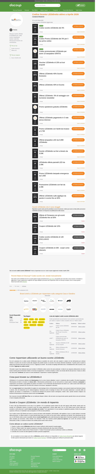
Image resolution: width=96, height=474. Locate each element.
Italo (36, 319)
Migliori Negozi (45, 10)
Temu (29, 322)
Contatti (33, 458)
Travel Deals (56, 458)
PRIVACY (47, 470)
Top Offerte (35, 10)
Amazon (26, 319)
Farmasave (40, 324)
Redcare (34, 322)
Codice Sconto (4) (14, 48)
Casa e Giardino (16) (15, 58)
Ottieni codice (78, 26)
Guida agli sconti (14, 464)
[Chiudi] (93, 1)
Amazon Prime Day (57, 459)
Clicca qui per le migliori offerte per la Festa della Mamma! (47, 1)
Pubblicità (12, 458)
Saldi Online (79, 10)
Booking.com (33, 324)
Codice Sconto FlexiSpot (39, 437)
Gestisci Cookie (56, 470)
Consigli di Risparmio (38, 16)
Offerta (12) (13, 50)
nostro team (51, 278)
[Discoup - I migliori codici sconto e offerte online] (15, 5)
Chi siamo (12, 456)
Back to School (56, 461)
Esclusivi (27, 10)
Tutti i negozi (13, 461)
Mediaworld (41, 322)
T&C (32, 461)
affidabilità (24, 281)
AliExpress (42, 319)
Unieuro (26, 324)
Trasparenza (34, 464)
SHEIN (25, 322)
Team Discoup (34, 466)
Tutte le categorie (14, 463)
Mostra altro (47, 295)
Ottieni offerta (78, 73)
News (11, 459)
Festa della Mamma (68, 10)
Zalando (31, 319)
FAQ (32, 459)
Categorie (56, 10)
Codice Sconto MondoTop (65, 436)
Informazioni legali (35, 463)
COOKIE (51, 470)
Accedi (80, 5)
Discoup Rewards (17, 10)
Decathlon (26, 327)
